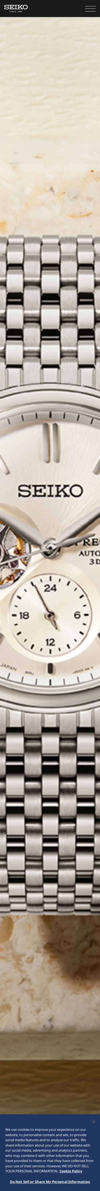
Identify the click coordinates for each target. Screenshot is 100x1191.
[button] (90, 8)
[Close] (93, 1122)
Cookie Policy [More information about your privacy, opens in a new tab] (70, 1171)
